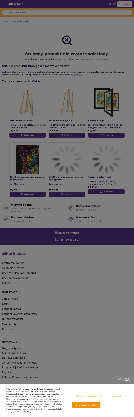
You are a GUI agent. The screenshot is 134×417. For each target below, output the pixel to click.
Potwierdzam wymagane (86, 396)
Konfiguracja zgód (116, 396)
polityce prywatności (38, 399)
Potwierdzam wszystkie (86, 405)
